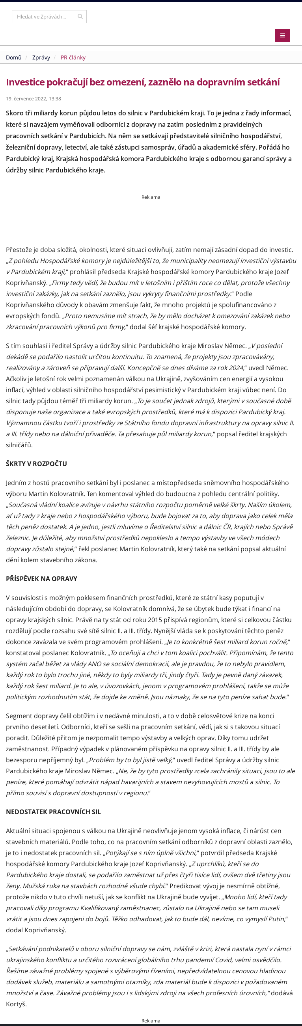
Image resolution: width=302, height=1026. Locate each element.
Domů (14, 57)
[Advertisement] (151, 218)
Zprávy (41, 57)
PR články (73, 57)
